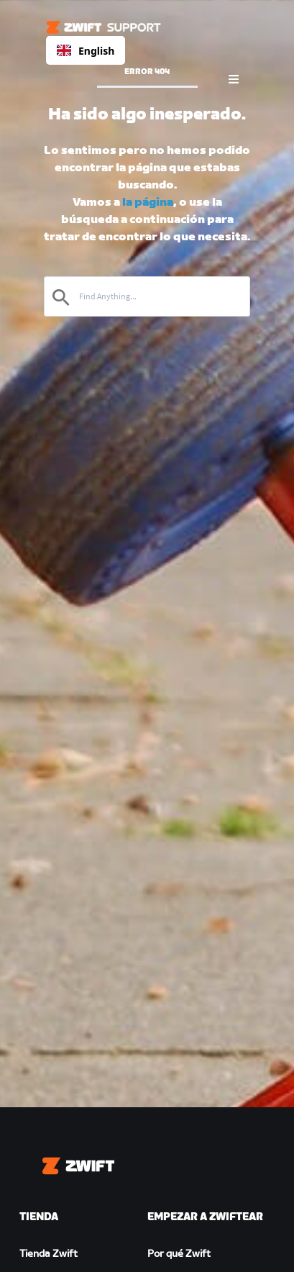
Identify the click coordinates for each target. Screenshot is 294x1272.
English (85, 51)
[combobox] (85, 50)
